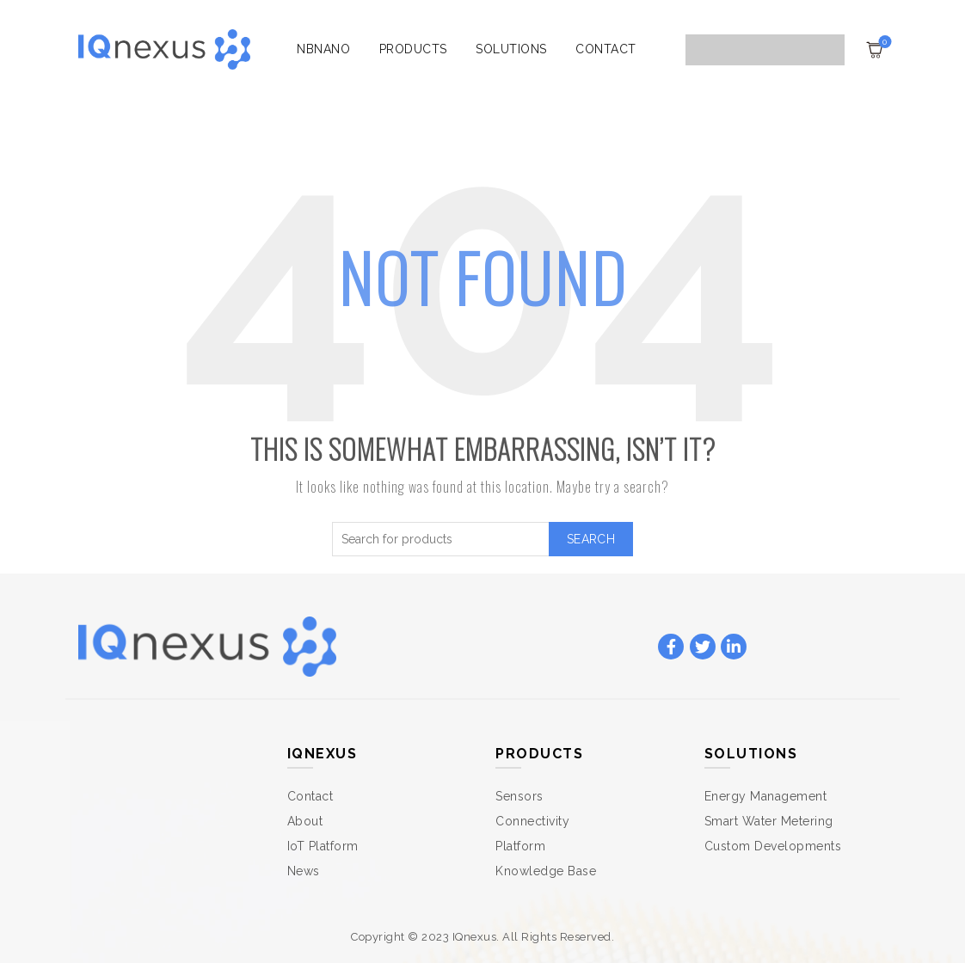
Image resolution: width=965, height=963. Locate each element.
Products (413, 49)
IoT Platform (323, 846)
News (303, 871)
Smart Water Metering (768, 821)
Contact (605, 49)
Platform (520, 846)
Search (591, 539)
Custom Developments (773, 846)
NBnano (323, 49)
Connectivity (532, 821)
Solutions (511, 49)
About (305, 821)
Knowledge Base (545, 871)
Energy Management (765, 796)
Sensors (519, 796)
